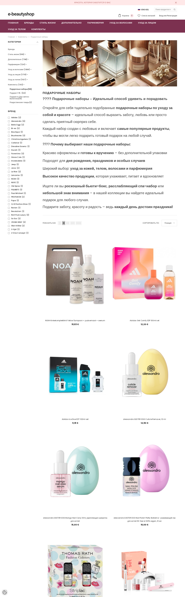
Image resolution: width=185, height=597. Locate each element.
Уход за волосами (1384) (19, 69)
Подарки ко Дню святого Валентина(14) (19, 98)
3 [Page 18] (113, 525)
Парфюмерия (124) (16, 64)
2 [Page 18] (106, 525)
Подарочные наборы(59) (21, 89)
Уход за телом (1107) (17, 79)
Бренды (11, 49)
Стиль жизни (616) (16, 54)
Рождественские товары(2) (21, 102)
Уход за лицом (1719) (17, 74)
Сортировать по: (151, 223)
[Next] (120, 525)
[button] (60, 223)
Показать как (49, 223)
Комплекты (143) (15, 84)
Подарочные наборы (39, 37)
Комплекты (22, 37)
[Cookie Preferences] (4, 592)
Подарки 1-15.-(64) (18, 93)
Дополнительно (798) (17, 59)
